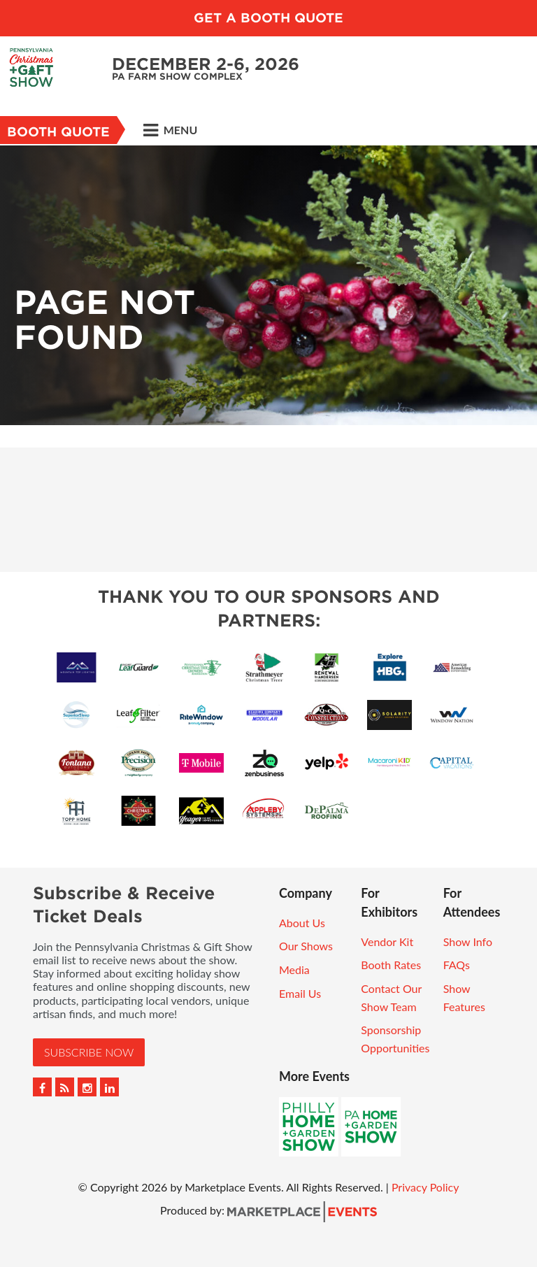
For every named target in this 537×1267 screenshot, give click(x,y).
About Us (302, 922)
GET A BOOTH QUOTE (268, 17)
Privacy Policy (425, 1187)
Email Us (300, 993)
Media (294, 969)
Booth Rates (391, 964)
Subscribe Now (89, 1052)
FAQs (456, 964)
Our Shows (306, 945)
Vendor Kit (387, 941)
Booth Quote (58, 131)
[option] (268, 285)
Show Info (467, 941)
